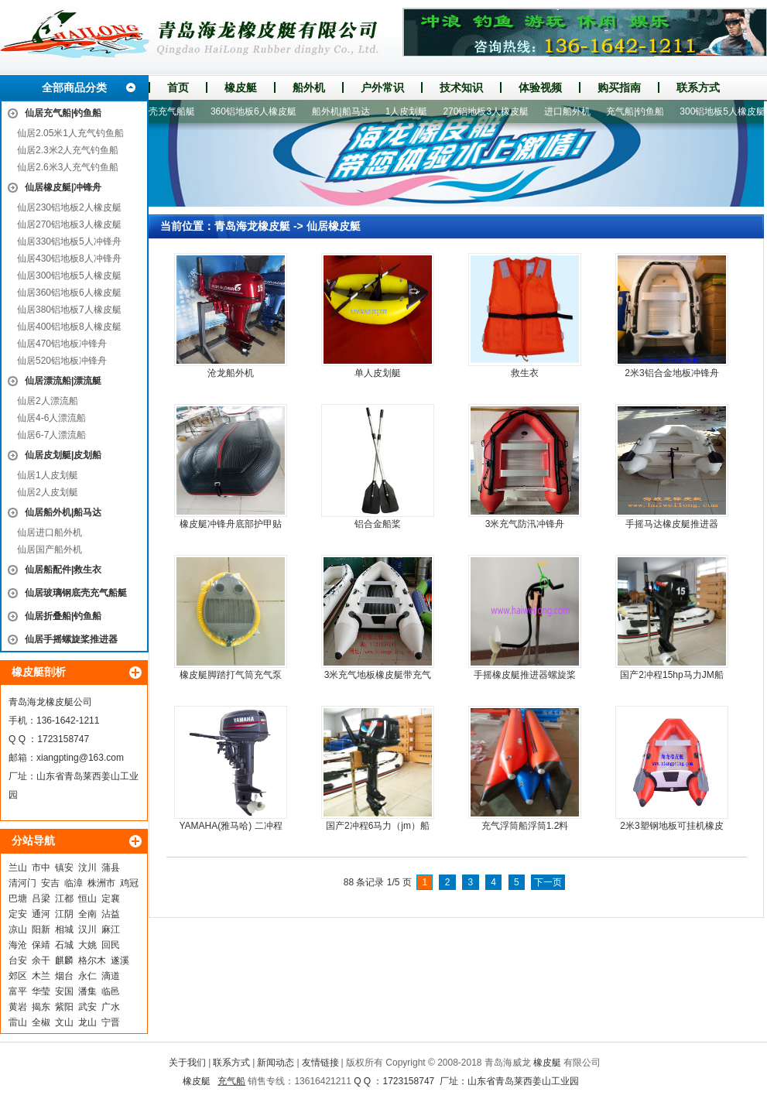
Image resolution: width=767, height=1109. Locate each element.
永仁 (87, 975)
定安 (18, 914)
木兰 (41, 975)
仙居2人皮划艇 (47, 492)
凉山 (18, 929)
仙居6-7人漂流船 (51, 435)
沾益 (110, 914)
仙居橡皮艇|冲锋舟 (63, 187)
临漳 (73, 883)
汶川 (87, 867)
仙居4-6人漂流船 (51, 417)
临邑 (110, 991)
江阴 (64, 914)
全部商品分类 (74, 87)
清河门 (22, 883)
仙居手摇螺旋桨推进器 (71, 639)
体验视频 (540, 87)
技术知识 (461, 87)
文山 (64, 1022)
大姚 (87, 945)
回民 (110, 945)
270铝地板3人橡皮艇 (491, 111)
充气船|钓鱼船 (640, 111)
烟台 (64, 975)
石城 (64, 945)
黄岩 (18, 1006)
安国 (64, 991)
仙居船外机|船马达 (63, 512)
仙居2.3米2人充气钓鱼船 (67, 150)
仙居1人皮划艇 (47, 475)
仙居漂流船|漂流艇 (63, 380)
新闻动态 (275, 1062)
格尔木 (92, 960)
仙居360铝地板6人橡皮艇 (69, 292)
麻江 (110, 929)
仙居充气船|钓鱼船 (63, 113)
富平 (18, 991)
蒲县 (110, 867)
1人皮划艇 (412, 111)
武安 (87, 1006)
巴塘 (18, 898)
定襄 (110, 898)
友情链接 (320, 1062)
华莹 (41, 991)
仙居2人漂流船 (47, 400)
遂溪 (120, 960)
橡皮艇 (240, 87)
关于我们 (187, 1062)
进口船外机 (573, 111)
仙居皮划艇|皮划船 (63, 455)
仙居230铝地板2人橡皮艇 (69, 207)
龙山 (87, 1022)
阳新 (41, 929)
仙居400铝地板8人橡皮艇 (69, 326)
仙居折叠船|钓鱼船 (63, 616)
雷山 (18, 1022)
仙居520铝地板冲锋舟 (62, 360)
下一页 (548, 882)
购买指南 (619, 87)
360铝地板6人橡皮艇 (259, 111)
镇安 (64, 867)
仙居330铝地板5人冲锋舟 (69, 241)
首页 (178, 87)
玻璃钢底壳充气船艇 (158, 111)
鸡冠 (129, 883)
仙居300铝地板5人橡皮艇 (69, 275)
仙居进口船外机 (49, 532)
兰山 (18, 867)
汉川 (87, 929)
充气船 (231, 1081)
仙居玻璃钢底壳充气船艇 (76, 592)
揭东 (41, 1006)
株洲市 (101, 883)
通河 (41, 914)
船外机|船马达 (346, 111)
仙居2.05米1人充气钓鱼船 (70, 133)
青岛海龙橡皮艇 (252, 226)
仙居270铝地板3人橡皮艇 (69, 224)
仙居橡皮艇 (333, 226)
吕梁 (41, 898)
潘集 (87, 991)
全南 (87, 914)
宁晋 (110, 1022)
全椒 (41, 1022)
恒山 (87, 898)
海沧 (18, 945)
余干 (41, 960)
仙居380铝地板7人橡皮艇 (69, 309)
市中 (41, 867)
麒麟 (64, 960)
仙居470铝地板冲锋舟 (62, 343)
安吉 (50, 883)
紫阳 (64, 1006)
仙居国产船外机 (49, 549)
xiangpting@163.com (80, 757)
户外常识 (382, 87)
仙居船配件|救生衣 (63, 569)
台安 (18, 960)
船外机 (309, 87)
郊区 (18, 975)
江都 (64, 898)
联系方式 (698, 87)
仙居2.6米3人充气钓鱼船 (67, 167)
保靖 (41, 945)
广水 (110, 1006)
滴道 (110, 975)
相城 (64, 929)
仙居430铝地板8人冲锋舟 (69, 258)
